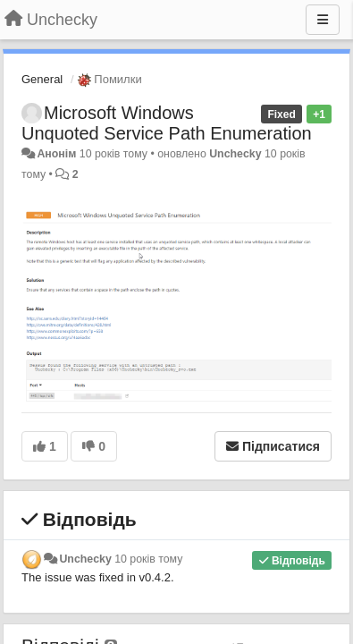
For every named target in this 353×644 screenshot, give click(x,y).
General (42, 79)
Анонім (56, 154)
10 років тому (148, 559)
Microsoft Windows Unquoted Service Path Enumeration (166, 123)
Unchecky (235, 154)
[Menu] (323, 19)
